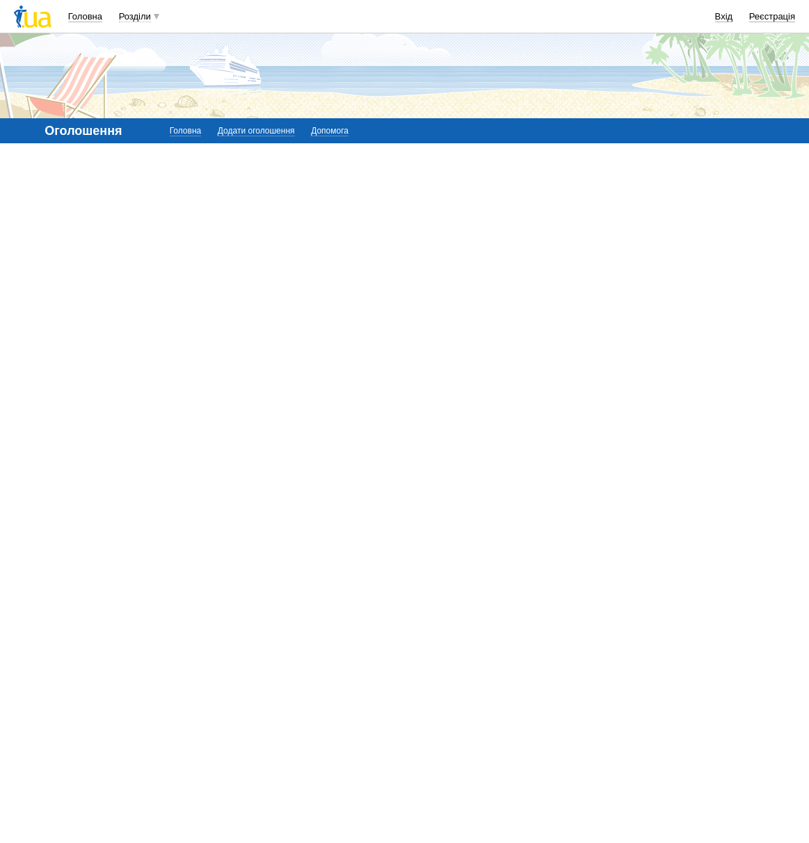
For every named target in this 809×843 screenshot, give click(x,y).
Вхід (724, 16)
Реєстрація (772, 16)
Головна (85, 16)
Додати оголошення (256, 131)
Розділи (135, 16)
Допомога (330, 131)
